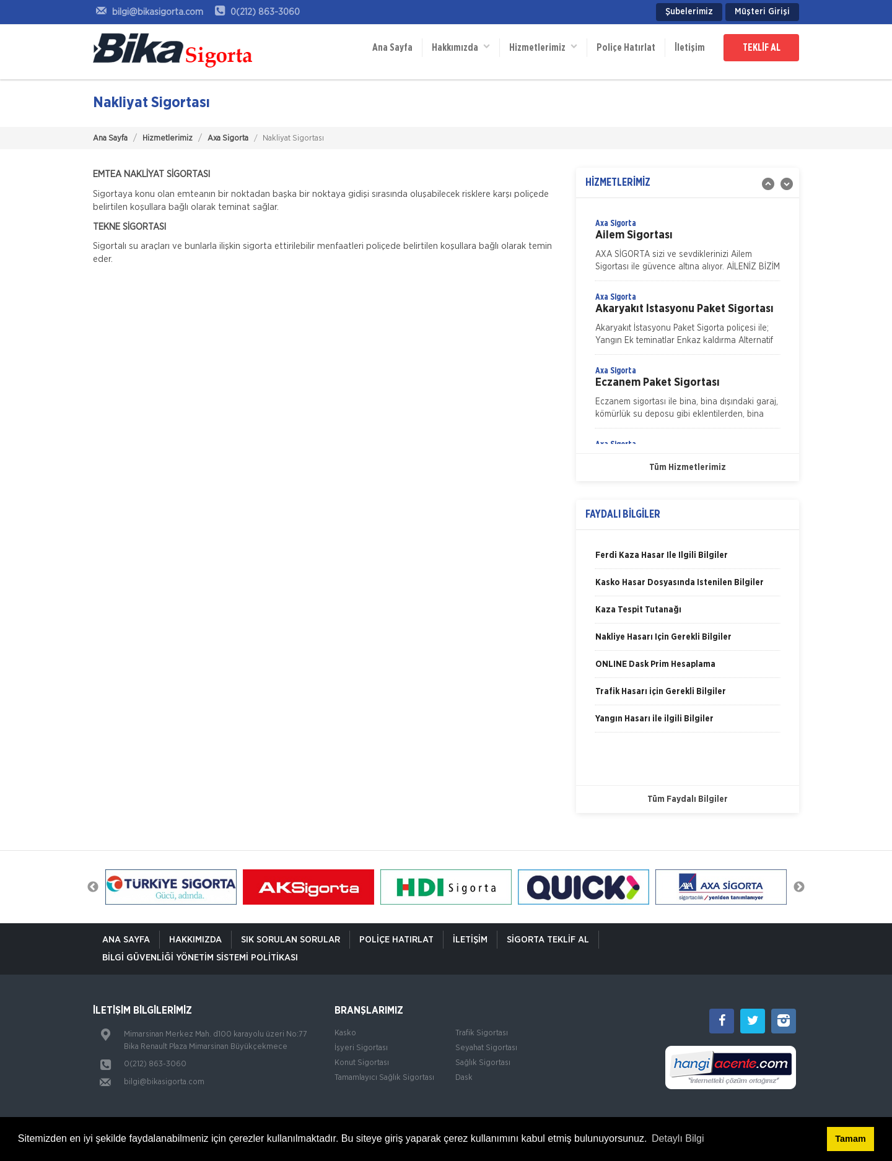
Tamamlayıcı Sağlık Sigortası (384, 1078)
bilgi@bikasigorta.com (164, 1082)
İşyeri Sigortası (361, 1048)
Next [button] (799, 887)
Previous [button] (93, 887)
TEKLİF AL (761, 48)
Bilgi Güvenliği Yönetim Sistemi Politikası (200, 957)
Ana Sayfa (392, 48)
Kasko (345, 1033)
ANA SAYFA (126, 939)
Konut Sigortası (361, 1063)
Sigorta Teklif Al (548, 939)
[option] (687, 249)
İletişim (690, 48)
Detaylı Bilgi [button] (678, 1138)
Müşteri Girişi (762, 11)
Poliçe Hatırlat (626, 48)
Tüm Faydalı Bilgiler (687, 799)
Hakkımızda (461, 47)
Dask (464, 1078)
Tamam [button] (850, 1139)
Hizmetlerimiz (543, 47)
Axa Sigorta (228, 138)
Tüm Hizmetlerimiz (687, 467)
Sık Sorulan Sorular (290, 939)
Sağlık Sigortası (482, 1063)
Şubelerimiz (689, 11)
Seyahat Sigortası (486, 1048)
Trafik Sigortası (481, 1033)
